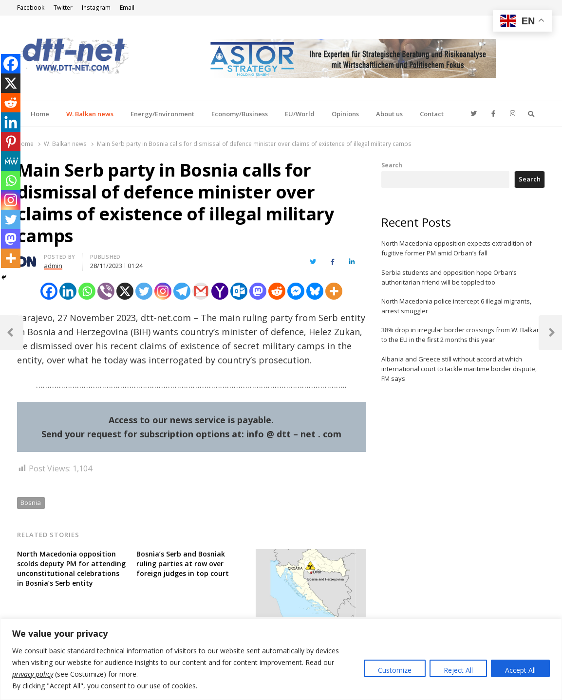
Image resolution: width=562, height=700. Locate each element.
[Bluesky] (314, 291)
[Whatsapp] (86, 291)
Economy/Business (239, 113)
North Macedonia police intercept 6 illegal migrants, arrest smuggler (456, 306)
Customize (395, 670)
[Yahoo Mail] (219, 291)
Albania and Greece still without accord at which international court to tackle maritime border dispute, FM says (459, 369)
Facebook (30, 7)
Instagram (96, 7)
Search (391, 165)
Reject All (458, 670)
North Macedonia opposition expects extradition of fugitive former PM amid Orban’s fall (456, 248)
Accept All (520, 670)
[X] (124, 291)
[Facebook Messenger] (295, 291)
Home (40, 113)
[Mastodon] (257, 291)
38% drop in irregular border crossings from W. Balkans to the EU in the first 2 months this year (462, 334)
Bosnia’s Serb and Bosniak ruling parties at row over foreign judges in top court (182, 563)
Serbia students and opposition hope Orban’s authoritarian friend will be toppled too (449, 277)
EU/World (300, 113)
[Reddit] (276, 291)
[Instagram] (162, 291)
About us (389, 113)
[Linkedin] (67, 291)
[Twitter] (143, 291)
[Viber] (105, 291)
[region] (281, 659)
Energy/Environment (162, 113)
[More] (333, 291)
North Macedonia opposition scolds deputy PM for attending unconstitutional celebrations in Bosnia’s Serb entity (71, 568)
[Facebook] (48, 291)
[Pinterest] (10, 141)
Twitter (63, 7)
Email (127, 7)
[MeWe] (10, 161)
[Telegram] (181, 291)
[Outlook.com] (238, 291)
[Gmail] (200, 291)
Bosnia (30, 502)
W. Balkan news (89, 113)
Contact (432, 113)
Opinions (345, 113)
